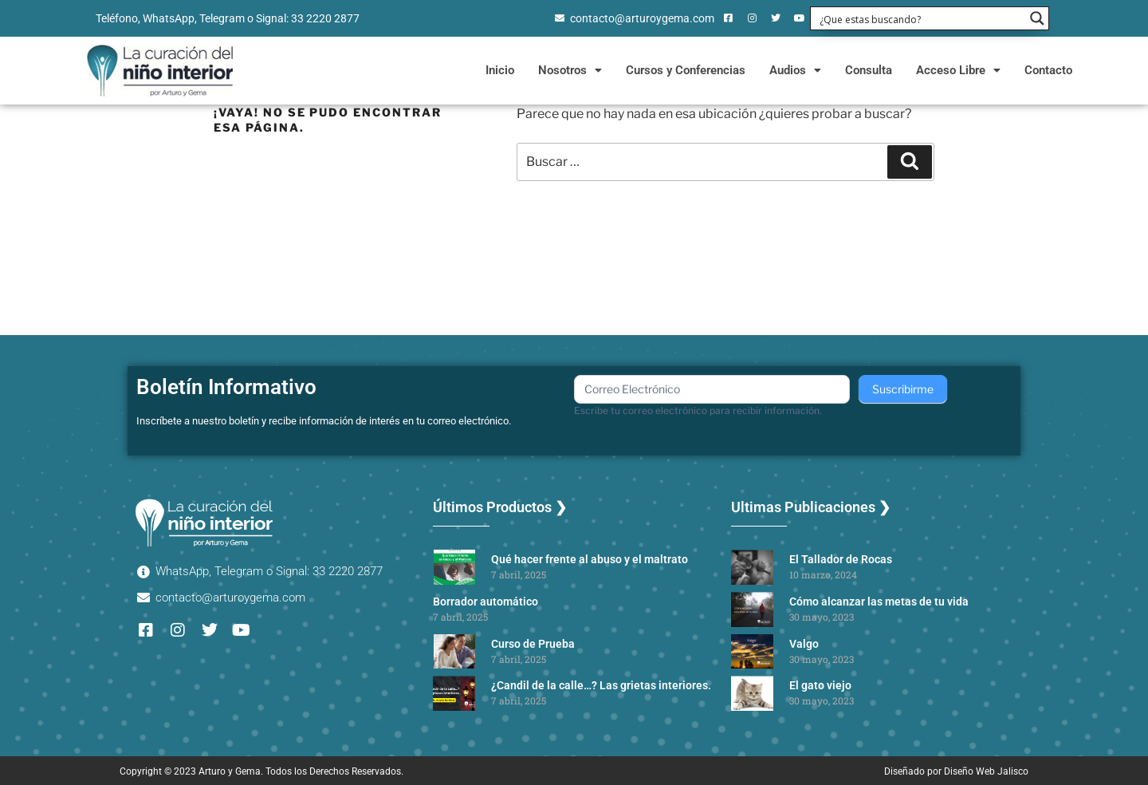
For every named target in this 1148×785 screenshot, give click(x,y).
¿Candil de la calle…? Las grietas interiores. (601, 685)
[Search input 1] (919, 18)
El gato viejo (820, 685)
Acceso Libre (958, 70)
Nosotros (570, 70)
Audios (795, 70)
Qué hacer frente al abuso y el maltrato (589, 559)
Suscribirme (903, 389)
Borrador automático (485, 601)
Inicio (500, 70)
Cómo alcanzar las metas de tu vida (879, 601)
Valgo (804, 643)
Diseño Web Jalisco (986, 771)
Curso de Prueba (533, 643)
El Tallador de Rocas (840, 559)
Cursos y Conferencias (685, 70)
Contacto (1048, 70)
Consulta (868, 70)
